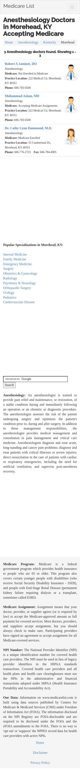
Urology (8, 292)
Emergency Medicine (17, 264)
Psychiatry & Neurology (19, 283)
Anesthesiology (28, 42)
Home (9, 42)
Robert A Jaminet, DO (21, 64)
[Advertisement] (39, 197)
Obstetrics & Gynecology (20, 273)
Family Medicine (14, 259)
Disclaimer (40, 752)
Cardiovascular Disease (19, 302)
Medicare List (18, 5)
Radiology (10, 278)
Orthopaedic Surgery (17, 288)
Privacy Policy (40, 762)
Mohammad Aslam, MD (22, 96)
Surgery (8, 268)
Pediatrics (9, 297)
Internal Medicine (15, 254)
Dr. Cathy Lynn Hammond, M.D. (28, 128)
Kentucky (49, 42)
